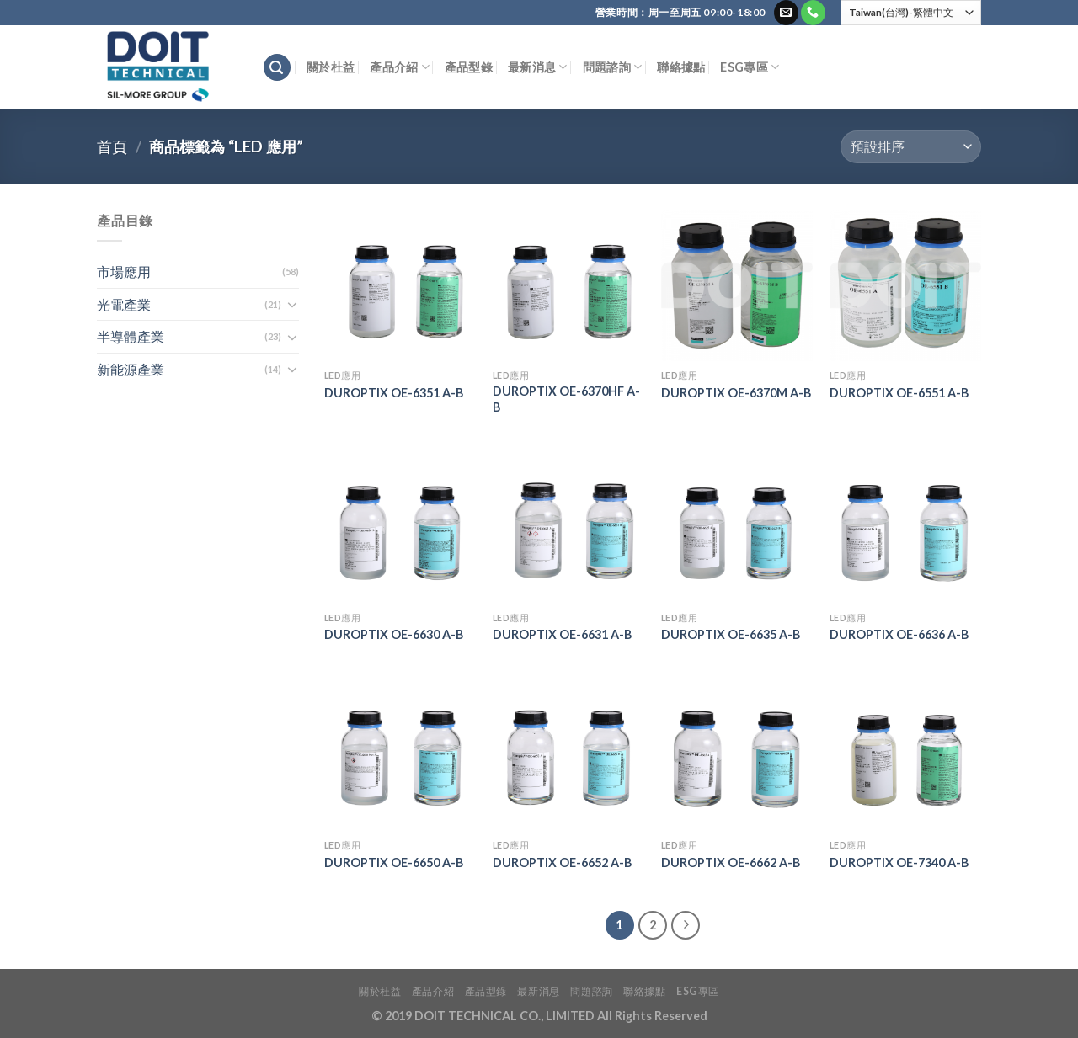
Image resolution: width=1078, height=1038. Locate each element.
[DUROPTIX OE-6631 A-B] (568, 527)
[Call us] (813, 12)
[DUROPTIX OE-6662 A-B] (737, 755)
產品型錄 (469, 67)
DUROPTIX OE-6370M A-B (736, 393)
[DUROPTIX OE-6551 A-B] (905, 285)
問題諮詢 (613, 67)
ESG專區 (749, 67)
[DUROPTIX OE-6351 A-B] (400, 285)
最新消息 (538, 67)
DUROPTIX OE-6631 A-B (562, 634)
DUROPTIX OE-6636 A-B (899, 634)
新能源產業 (130, 369)
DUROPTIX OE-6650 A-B (393, 862)
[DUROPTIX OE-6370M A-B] (737, 285)
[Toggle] (292, 304)
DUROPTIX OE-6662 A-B (730, 862)
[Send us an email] (786, 12)
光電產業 (124, 304)
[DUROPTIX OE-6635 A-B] (737, 527)
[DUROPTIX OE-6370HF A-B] (568, 285)
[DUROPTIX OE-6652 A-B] (568, 755)
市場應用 (124, 271)
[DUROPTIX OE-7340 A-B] (905, 755)
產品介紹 (400, 67)
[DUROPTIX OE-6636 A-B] (905, 527)
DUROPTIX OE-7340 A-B (899, 862)
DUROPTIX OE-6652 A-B (562, 862)
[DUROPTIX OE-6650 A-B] (400, 755)
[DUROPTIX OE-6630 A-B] (400, 527)
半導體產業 (130, 336)
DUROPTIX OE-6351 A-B (393, 393)
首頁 (112, 146)
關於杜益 (331, 67)
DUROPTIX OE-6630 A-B (393, 634)
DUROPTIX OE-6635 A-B (730, 634)
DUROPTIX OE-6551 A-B (899, 393)
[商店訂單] (911, 146)
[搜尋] (277, 68)
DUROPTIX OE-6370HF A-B (566, 399)
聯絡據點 (681, 67)
